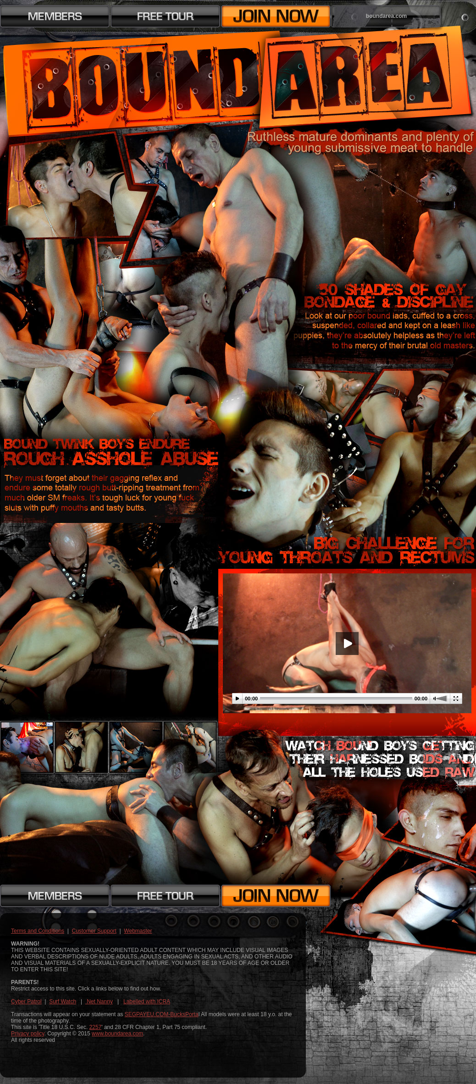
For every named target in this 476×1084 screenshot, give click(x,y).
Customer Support (94, 931)
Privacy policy (27, 1033)
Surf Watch (62, 1001)
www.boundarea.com (117, 1033)
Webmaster (138, 931)
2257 (95, 1027)
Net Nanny (99, 1001)
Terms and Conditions (37, 931)
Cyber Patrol (26, 1001)
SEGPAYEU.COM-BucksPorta (162, 1014)
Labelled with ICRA (146, 1001)
